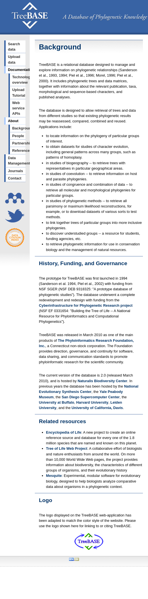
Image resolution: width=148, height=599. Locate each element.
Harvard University (92, 402)
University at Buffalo (56, 402)
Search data (14, 46)
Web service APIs (18, 108)
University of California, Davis (97, 408)
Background (18, 128)
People (18, 136)
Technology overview (18, 80)
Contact (15, 178)
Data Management (16, 160)
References (18, 150)
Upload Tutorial (18, 92)
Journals (15, 171)
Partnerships (18, 143)
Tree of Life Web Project (66, 448)
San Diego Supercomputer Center (91, 397)
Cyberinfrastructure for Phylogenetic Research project (86, 305)
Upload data (14, 59)
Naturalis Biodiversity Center (102, 381)
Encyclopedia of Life (63, 432)
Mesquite (54, 475)
